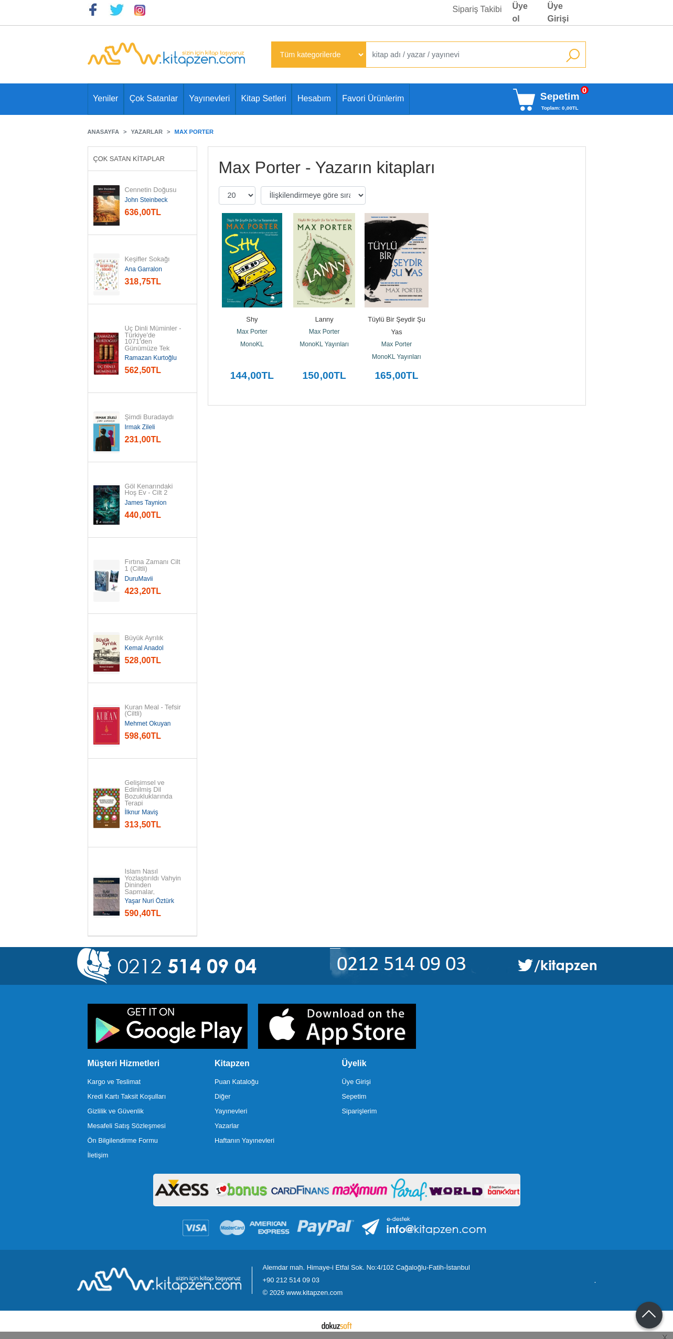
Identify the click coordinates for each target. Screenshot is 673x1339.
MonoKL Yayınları (324, 344)
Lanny (324, 319)
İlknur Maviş (141, 812)
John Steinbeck (146, 200)
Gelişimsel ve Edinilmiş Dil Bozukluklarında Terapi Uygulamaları (149, 796)
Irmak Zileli (140, 427)
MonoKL (252, 344)
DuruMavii (139, 578)
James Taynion (146, 502)
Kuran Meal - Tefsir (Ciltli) (154, 711)
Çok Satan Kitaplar (129, 159)
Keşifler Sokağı (147, 259)
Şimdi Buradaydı (149, 417)
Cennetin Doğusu (151, 190)
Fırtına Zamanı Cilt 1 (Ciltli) (154, 565)
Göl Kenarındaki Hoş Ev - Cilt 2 (150, 490)
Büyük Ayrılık (144, 638)
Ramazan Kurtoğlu (151, 358)
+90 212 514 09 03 (291, 1280)
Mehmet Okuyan (148, 723)
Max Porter (252, 331)
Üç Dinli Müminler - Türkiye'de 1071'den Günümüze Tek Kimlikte (154, 342)
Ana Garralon (143, 269)
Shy (252, 319)
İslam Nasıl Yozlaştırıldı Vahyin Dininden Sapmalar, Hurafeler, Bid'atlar (154, 885)
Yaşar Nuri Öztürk (149, 901)
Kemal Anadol (144, 648)
